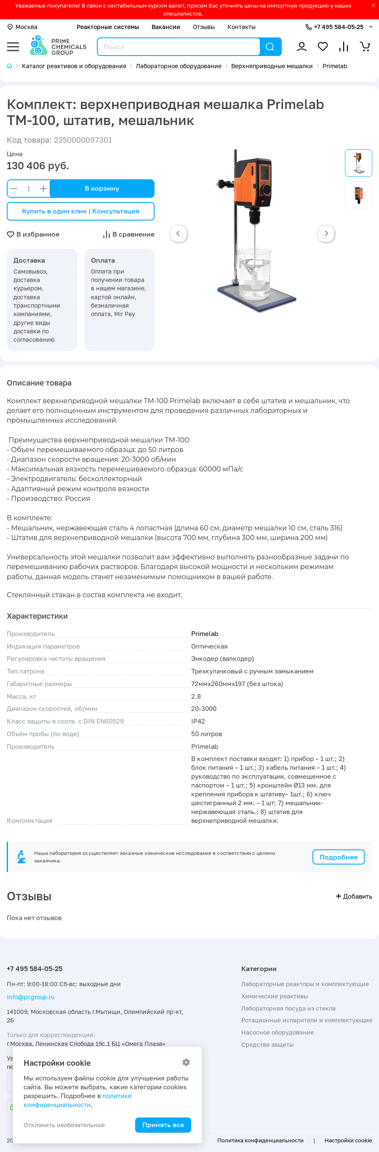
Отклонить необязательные (64, 1124)
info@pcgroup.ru (30, 996)
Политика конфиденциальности (260, 1140)
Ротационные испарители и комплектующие (306, 1020)
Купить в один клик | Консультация (80, 211)
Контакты (241, 26)
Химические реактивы (274, 996)
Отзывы (204, 26)
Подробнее (339, 857)
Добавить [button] (354, 896)
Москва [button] (22, 26)
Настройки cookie (348, 1140)
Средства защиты (267, 1044)
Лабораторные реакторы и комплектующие (305, 983)
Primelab (204, 633)
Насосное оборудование (277, 1032)
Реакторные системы (108, 26)
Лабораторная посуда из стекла (288, 1008)
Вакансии (166, 26)
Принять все (163, 1124)
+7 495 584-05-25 (338, 26)
